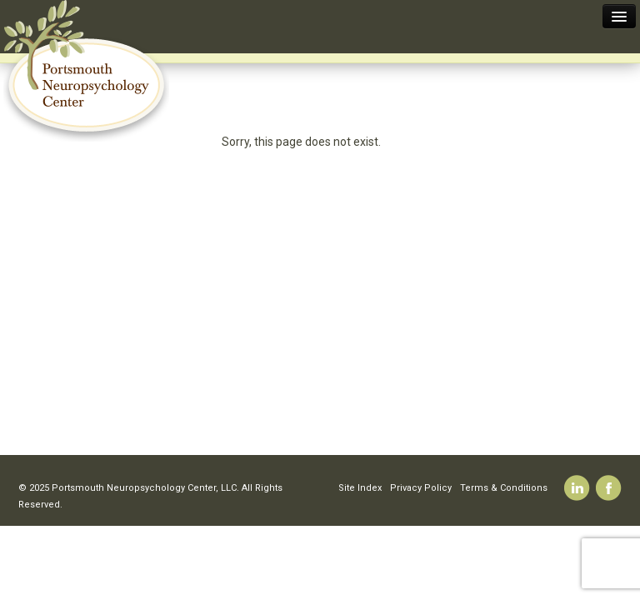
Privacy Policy (421, 487)
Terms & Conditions (504, 487)
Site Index (360, 487)
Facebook (609, 488)
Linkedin (577, 488)
